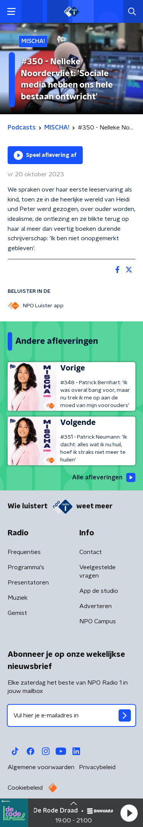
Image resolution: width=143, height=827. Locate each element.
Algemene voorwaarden (41, 767)
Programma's (26, 567)
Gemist (17, 613)
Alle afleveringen (103, 477)
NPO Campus (97, 621)
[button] (129, 813)
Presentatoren (28, 583)
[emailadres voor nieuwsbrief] (71, 715)
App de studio (98, 591)
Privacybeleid (97, 767)
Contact (90, 552)
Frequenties (24, 552)
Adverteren (95, 606)
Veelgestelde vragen (97, 571)
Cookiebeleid (25, 788)
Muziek (17, 598)
